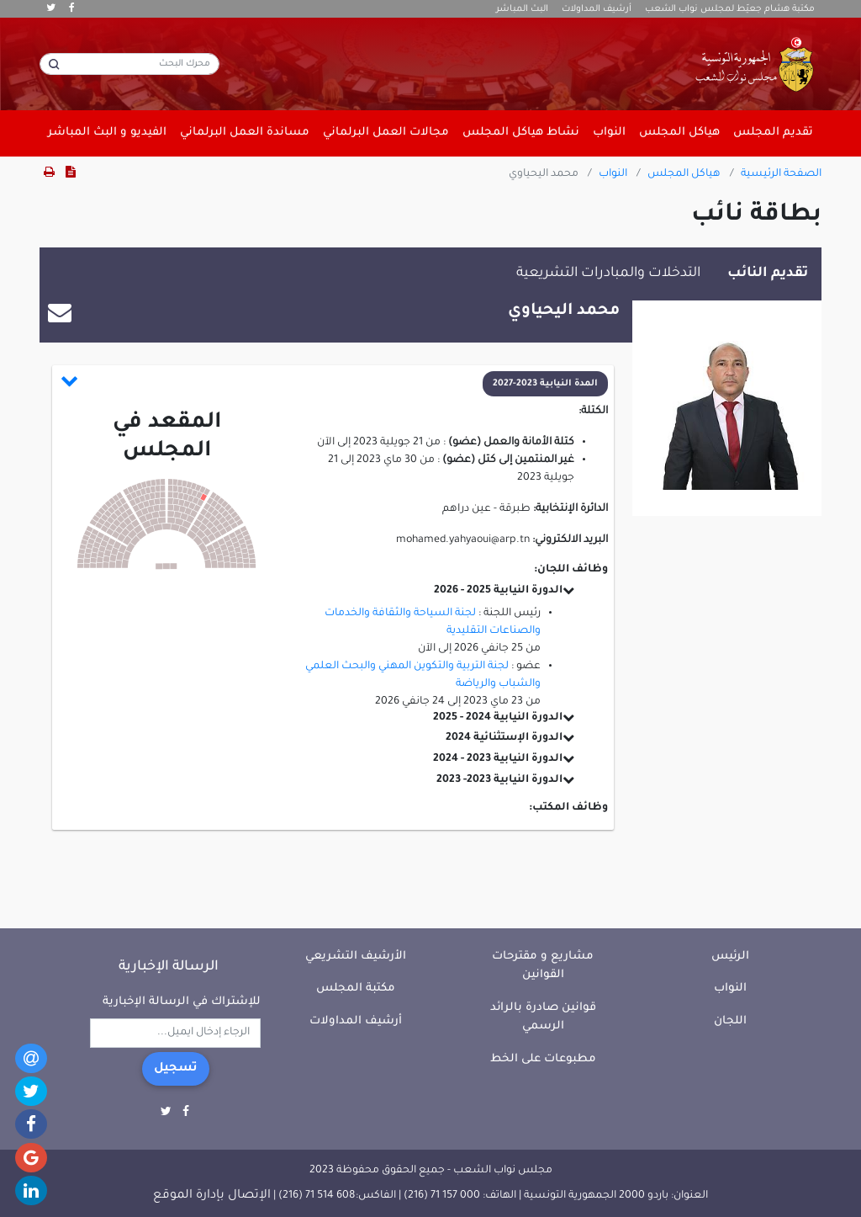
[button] (334, 383)
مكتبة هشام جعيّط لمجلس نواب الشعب (730, 9)
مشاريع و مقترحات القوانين (543, 966)
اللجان (730, 1021)
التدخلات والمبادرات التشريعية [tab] (608, 273)
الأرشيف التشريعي (355, 956)
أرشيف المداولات (596, 9)
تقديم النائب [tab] (767, 273)
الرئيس (730, 956)
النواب (613, 174)
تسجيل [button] (176, 1069)
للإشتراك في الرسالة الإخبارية (182, 1002)
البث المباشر (522, 9)
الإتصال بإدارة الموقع (212, 1196)
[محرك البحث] (129, 64)
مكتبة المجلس (355, 988)
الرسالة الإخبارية (169, 967)
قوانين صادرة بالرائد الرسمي (543, 1018)
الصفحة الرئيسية (781, 174)
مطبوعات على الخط (543, 1059)
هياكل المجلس (684, 174)
